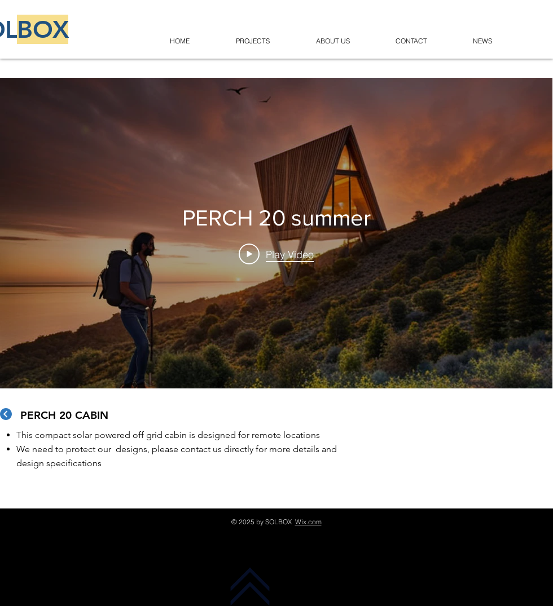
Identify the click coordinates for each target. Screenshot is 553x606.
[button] (253, 35)
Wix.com (308, 521)
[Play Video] (276, 253)
